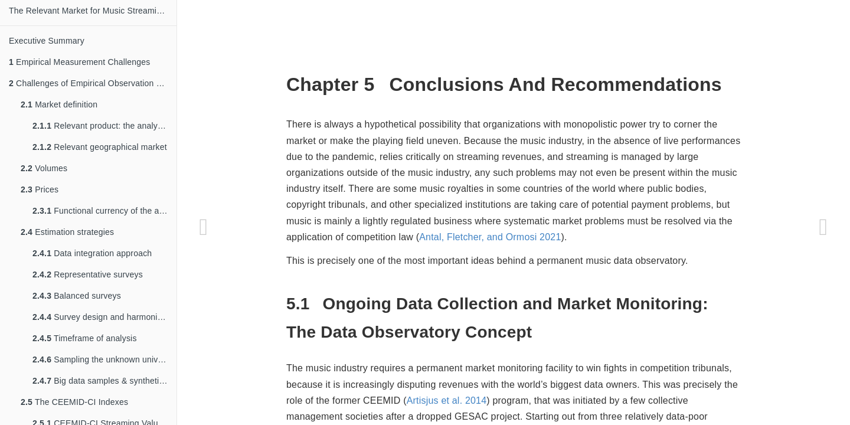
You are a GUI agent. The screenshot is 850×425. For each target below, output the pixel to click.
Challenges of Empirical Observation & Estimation (92, 83)
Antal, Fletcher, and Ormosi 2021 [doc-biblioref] (490, 237)
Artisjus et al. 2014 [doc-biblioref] (447, 400)
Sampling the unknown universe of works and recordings (104, 359)
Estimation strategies (67, 232)
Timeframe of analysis (84, 338)
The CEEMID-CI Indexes (74, 402)
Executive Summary (46, 40)
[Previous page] (203, 227)
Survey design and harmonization (104, 317)
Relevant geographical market (99, 147)
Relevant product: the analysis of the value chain (104, 125)
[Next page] (823, 227)
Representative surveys (87, 274)
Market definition (59, 104)
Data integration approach (92, 253)
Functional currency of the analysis (104, 210)
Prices (39, 189)
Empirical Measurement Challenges (79, 62)
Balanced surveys (76, 295)
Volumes (44, 168)
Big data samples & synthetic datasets (104, 380)
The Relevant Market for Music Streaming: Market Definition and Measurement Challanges (92, 10)
